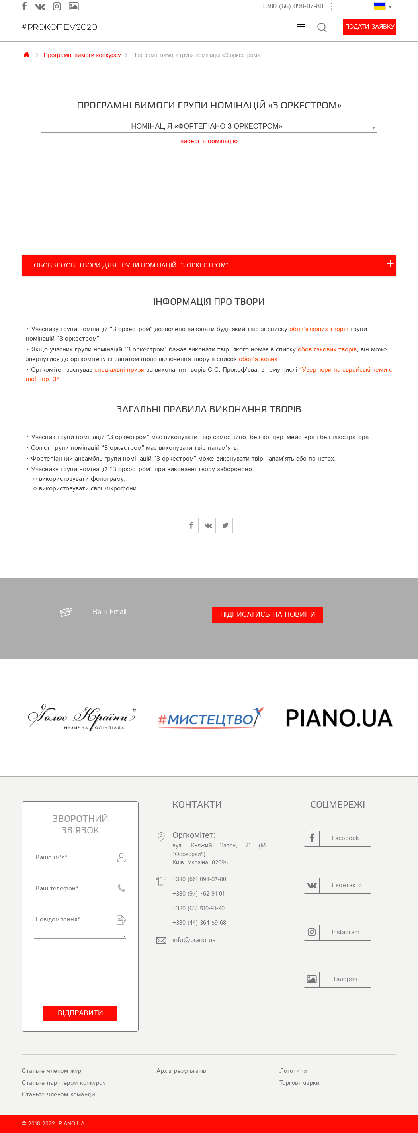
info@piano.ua (194, 940)
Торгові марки (299, 1083)
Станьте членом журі (52, 1071)
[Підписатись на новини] (267, 615)
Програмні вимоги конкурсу (82, 54)
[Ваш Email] (138, 612)
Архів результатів (181, 1071)
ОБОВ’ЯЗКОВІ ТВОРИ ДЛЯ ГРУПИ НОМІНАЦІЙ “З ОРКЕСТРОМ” (131, 265)
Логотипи (293, 1071)
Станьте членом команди (58, 1095)
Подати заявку (369, 27)
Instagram (331, 932)
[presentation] (80, 972)
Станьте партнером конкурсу (63, 1083)
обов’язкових (258, 359)
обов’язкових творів (318, 329)
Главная (27, 54)
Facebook (331, 838)
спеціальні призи (119, 370)
